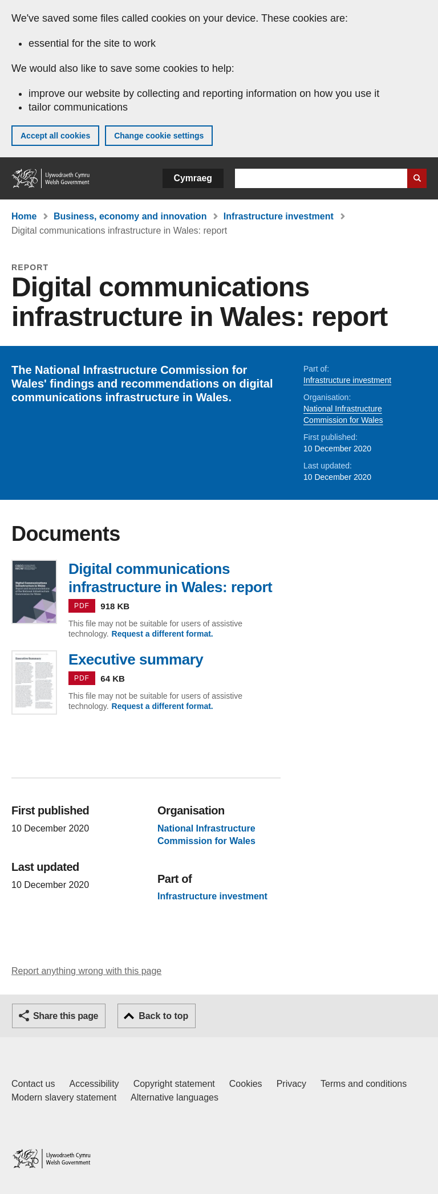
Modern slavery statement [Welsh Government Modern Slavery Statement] (63, 1097)
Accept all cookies (55, 135)
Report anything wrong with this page (86, 971)
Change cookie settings (159, 135)
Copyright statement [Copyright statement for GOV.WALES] (174, 1084)
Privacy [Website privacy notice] (291, 1084)
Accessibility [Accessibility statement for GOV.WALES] (94, 1084)
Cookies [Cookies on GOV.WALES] (245, 1084)
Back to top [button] (163, 1016)
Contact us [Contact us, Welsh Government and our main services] (33, 1084)
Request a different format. (162, 633)
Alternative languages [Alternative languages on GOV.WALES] (174, 1097)
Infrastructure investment (279, 216)
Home (23, 216)
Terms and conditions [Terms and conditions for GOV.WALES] (364, 1084)
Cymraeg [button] (193, 178)
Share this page (65, 1016)
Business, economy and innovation (130, 216)
